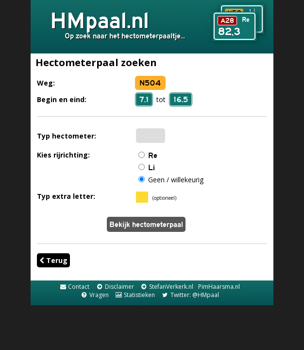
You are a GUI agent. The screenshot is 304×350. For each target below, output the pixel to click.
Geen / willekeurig (175, 179)
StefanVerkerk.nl (166, 286)
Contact (74, 286)
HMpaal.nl (99, 20)
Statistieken (135, 295)
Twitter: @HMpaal (190, 295)
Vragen (94, 295)
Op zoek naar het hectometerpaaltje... (125, 36)
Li (151, 167)
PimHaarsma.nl (219, 286)
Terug (53, 260)
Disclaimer (115, 286)
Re (152, 155)
